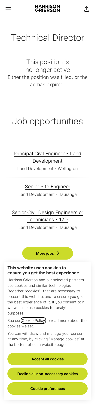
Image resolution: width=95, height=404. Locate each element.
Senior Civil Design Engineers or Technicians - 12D (47, 216)
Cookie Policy (33, 320)
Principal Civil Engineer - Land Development (47, 157)
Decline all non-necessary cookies (47, 373)
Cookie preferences (47, 388)
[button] (86, 9)
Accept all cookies (47, 359)
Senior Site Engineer (47, 186)
